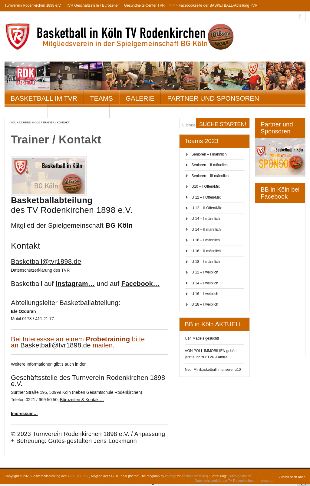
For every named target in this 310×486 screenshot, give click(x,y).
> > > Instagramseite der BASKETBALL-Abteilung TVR (49, 16)
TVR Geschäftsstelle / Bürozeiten (93, 5)
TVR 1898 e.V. (78, 476)
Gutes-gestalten (239, 476)
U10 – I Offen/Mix (206, 186)
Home (36, 122)
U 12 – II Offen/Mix (207, 208)
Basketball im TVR (44, 98)
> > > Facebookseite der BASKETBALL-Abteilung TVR (213, 5)
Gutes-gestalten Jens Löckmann (92, 440)
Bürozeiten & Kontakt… (82, 399)
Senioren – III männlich (210, 176)
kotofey (170, 476)
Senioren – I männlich (209, 154)
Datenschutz (78, 112)
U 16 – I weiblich (205, 294)
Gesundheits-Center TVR (144, 5)
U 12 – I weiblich (205, 272)
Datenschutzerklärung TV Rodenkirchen (224, 480)
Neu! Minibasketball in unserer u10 (213, 369)
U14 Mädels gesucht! (202, 338)
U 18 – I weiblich (205, 304)
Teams (101, 98)
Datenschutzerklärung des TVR (40, 270)
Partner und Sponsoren (213, 98)
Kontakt (26, 112)
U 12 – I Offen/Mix (206, 197)
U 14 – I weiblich (205, 283)
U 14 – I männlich (206, 218)
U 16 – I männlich (206, 240)
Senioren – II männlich (210, 165)
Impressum (265, 480)
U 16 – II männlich (206, 251)
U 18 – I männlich (206, 262)
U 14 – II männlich (206, 229)
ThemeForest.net (194, 476)
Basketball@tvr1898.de (55, 345)
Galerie (140, 98)
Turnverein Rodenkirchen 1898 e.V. (33, 5)
